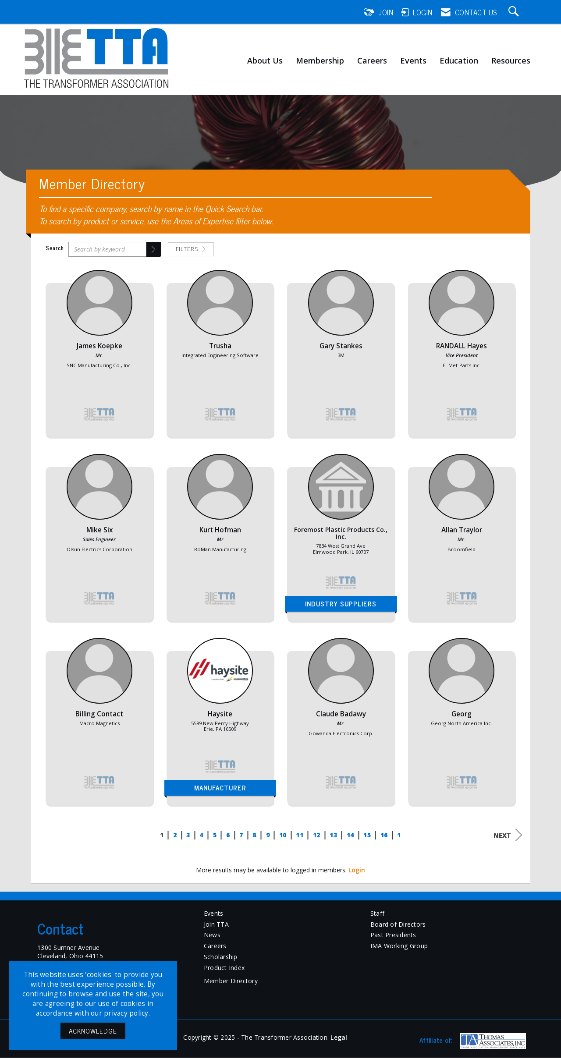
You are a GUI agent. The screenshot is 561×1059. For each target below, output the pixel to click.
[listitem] (99, 358)
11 (299, 836)
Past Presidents (393, 936)
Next (508, 836)
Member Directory (231, 982)
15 (367, 836)
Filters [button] (191, 250)
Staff (377, 914)
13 (333, 836)
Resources (510, 61)
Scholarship (221, 958)
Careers (372, 61)
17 (401, 836)
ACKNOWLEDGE (93, 1030)
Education (459, 61)
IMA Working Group (399, 947)
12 (316, 836)
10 (283, 836)
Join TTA (216, 925)
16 (384, 836)
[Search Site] (515, 12)
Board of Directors (398, 925)
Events (413, 61)
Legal (338, 1038)
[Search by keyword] (107, 250)
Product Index (224, 969)
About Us (265, 61)
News (212, 936)
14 (350, 836)
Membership (320, 61)
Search (55, 249)
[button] (153, 250)
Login (356, 871)
